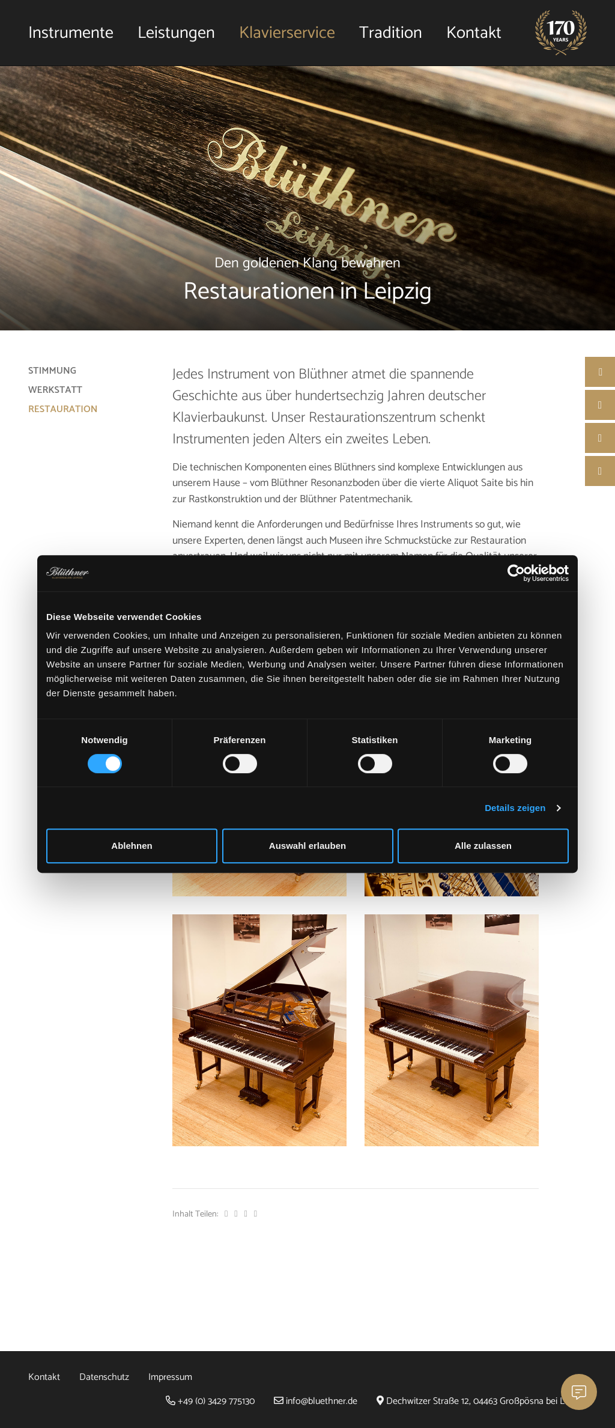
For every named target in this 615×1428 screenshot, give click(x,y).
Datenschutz (104, 1377)
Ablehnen (131, 845)
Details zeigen (515, 808)
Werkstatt (55, 390)
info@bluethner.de (315, 1401)
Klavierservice (287, 33)
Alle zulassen (483, 845)
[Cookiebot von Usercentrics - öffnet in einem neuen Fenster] (516, 573)
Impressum (170, 1377)
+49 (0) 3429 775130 (210, 1401)
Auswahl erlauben (307, 845)
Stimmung (52, 371)
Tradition (390, 33)
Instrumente (71, 33)
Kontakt (473, 33)
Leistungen (176, 33)
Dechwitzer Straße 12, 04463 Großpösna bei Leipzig (482, 1401)
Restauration (62, 409)
